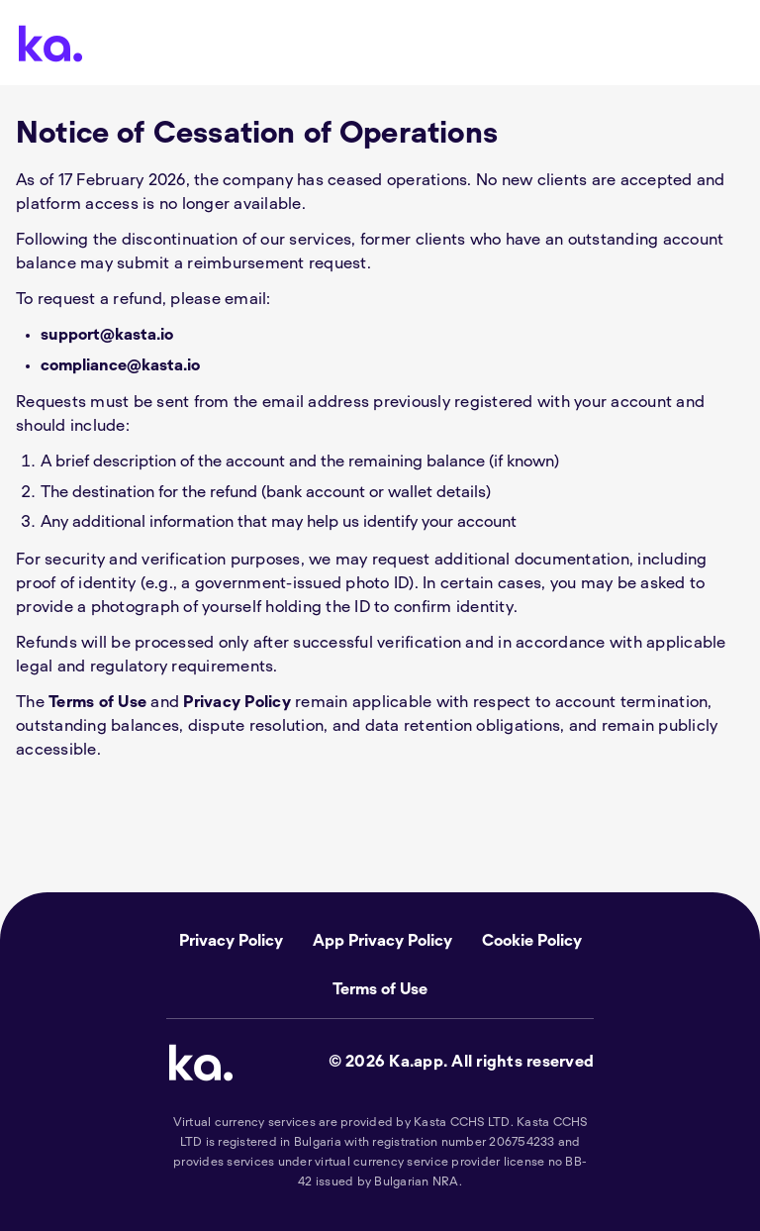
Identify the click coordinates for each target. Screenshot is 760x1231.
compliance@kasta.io (120, 365)
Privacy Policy (237, 702)
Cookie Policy (532, 941)
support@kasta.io (107, 335)
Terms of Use (97, 702)
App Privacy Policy (382, 941)
